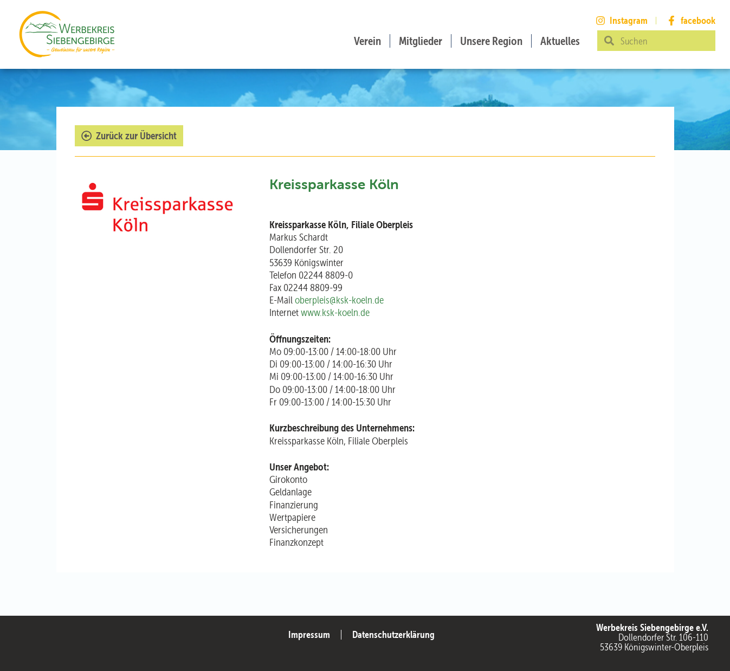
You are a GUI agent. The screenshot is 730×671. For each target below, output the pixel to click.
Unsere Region (491, 41)
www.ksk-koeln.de (335, 312)
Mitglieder (420, 41)
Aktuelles (560, 41)
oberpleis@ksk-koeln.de (339, 300)
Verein (367, 41)
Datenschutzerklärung (393, 634)
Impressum (309, 634)
